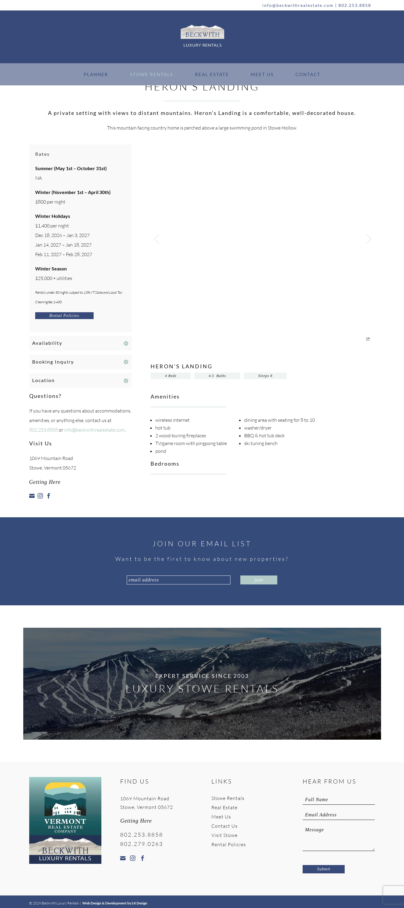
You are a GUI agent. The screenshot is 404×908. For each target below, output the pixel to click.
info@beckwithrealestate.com (298, 5)
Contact (308, 74)
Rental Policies (64, 315)
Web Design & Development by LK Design (114, 903)
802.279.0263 (141, 844)
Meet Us (262, 74)
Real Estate (212, 74)
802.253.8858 (354, 5)
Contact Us (224, 826)
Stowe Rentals (151, 74)
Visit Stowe (224, 835)
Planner (96, 74)
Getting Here (45, 482)
